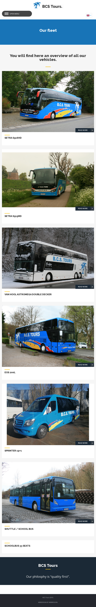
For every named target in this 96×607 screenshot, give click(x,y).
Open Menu (14, 14)
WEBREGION (53, 602)
